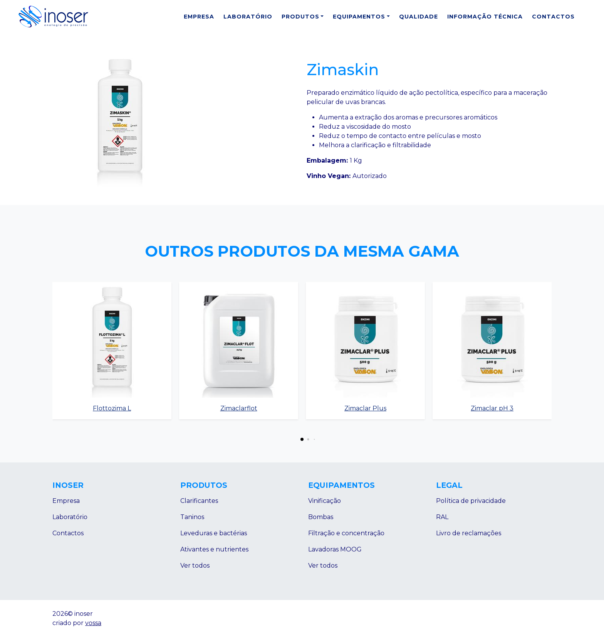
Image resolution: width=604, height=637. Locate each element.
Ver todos (195, 565)
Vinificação (324, 500)
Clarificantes (199, 500)
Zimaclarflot (238, 408)
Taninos (192, 517)
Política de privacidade (471, 500)
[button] (302, 439)
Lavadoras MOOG (335, 549)
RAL (442, 517)
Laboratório (247, 16)
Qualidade (418, 16)
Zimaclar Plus (365, 408)
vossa (93, 623)
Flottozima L (112, 408)
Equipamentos (359, 16)
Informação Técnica (485, 16)
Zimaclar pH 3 (492, 408)
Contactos (553, 16)
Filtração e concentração (346, 533)
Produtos (300, 16)
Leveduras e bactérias (213, 533)
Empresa (199, 16)
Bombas (320, 517)
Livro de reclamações (468, 533)
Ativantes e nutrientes (214, 549)
